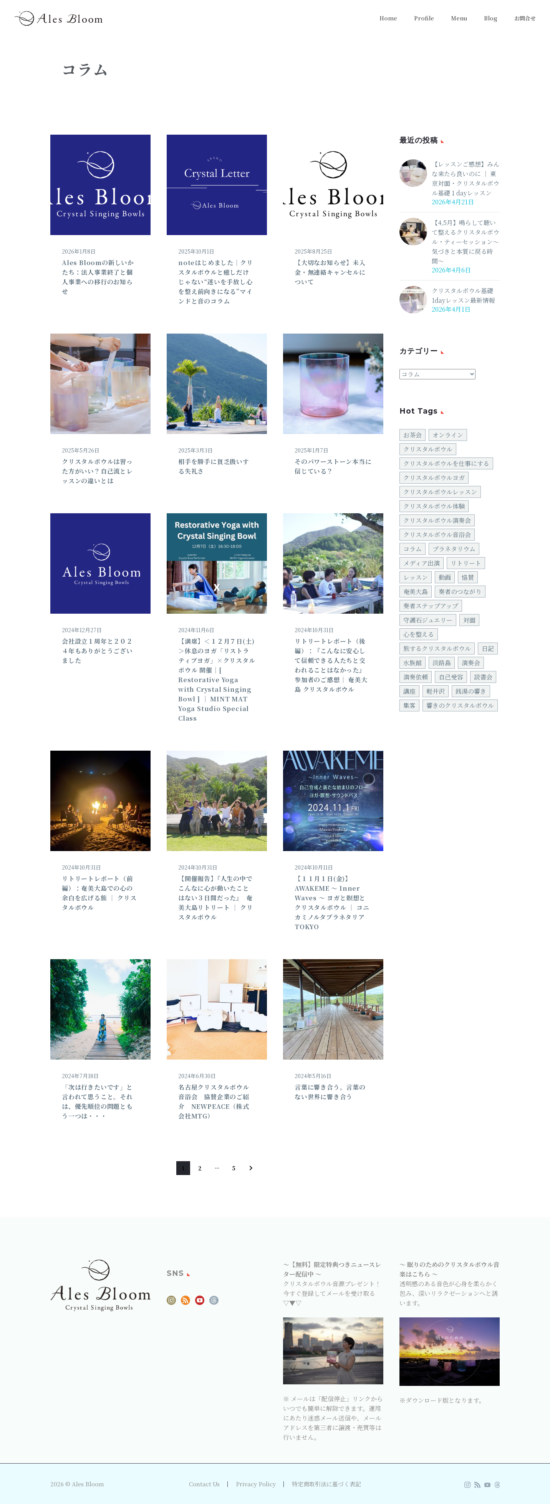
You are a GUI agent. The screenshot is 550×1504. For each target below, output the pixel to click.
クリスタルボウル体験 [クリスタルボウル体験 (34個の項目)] (434, 506)
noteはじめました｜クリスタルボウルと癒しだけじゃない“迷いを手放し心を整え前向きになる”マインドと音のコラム (215, 281)
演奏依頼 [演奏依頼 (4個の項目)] (415, 677)
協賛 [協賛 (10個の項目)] (468, 577)
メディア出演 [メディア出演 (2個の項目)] (421, 563)
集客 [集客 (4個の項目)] (409, 705)
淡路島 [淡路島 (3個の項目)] (441, 662)
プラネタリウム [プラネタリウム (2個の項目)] (453, 548)
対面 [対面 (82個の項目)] (469, 620)
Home (388, 18)
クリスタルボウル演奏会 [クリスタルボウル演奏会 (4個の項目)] (437, 520)
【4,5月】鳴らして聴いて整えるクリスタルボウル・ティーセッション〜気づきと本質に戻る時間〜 (465, 241)
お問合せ (525, 18)
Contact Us (204, 1484)
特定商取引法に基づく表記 (326, 1484)
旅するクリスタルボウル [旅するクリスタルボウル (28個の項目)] (437, 648)
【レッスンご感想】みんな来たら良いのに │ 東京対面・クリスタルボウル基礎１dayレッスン (465, 178)
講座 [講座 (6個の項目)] (409, 691)
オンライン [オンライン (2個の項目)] (447, 435)
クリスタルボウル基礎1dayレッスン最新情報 (463, 295)
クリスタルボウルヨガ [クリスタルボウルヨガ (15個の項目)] (434, 477)
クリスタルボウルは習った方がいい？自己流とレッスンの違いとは (97, 471)
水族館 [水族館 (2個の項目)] (412, 662)
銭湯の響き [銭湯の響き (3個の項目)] (471, 691)
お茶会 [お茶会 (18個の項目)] (412, 435)
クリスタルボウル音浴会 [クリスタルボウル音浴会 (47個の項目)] (437, 534)
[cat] (437, 374)
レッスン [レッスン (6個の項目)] (415, 577)
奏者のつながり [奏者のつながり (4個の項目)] (460, 591)
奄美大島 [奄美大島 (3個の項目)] (415, 591)
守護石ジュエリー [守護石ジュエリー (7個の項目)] (427, 620)
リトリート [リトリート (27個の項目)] (466, 563)
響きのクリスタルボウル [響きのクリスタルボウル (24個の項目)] (460, 705)
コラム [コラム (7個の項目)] (412, 548)
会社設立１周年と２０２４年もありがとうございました (97, 651)
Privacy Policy (256, 1484)
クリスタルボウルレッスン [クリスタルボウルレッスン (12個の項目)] (440, 491)
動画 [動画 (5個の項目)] (445, 577)
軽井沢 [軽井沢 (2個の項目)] (435, 691)
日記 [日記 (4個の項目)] (488, 648)
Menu (459, 18)
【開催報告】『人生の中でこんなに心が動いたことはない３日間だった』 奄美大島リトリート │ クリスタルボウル (215, 897)
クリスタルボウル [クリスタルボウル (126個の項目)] (427, 449)
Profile (424, 18)
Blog (490, 18)
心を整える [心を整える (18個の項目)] (418, 634)
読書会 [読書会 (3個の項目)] (483, 677)
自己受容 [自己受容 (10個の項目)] (451, 677)
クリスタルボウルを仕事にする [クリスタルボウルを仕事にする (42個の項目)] (446, 463)
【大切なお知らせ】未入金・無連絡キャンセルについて (330, 272)
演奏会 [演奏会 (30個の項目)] (471, 662)
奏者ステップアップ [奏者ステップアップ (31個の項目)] (430, 605)
